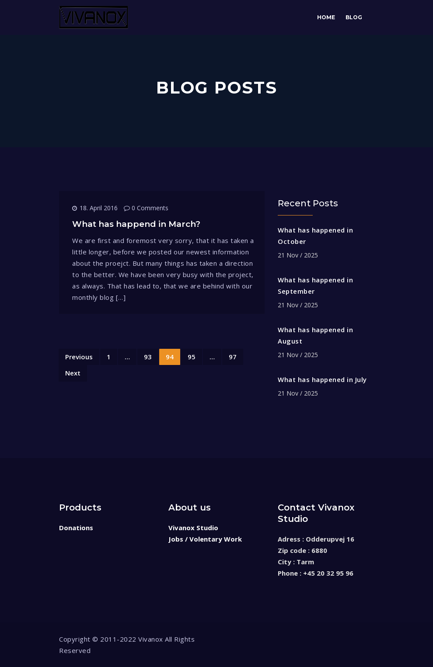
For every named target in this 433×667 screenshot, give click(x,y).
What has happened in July (322, 379)
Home (326, 17)
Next (72, 372)
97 (233, 356)
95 (192, 356)
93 (148, 356)
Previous (79, 356)
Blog (354, 17)
